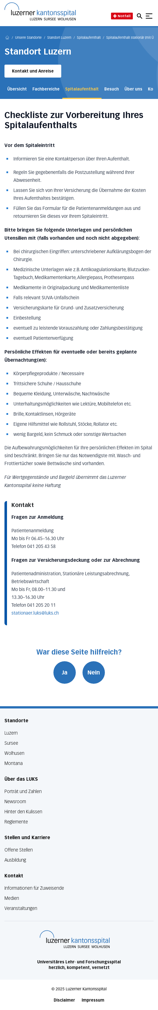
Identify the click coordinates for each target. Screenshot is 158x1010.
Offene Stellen (18, 850)
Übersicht (17, 89)
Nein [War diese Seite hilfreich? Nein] (94, 672)
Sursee (11, 743)
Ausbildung (15, 860)
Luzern (11, 733)
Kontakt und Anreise (33, 71)
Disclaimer (64, 1000)
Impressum (93, 1000)
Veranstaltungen (20, 908)
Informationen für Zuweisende (34, 888)
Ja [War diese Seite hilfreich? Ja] (64, 672)
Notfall (122, 16)
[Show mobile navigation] (149, 16)
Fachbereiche (46, 89)
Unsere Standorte (28, 38)
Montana (13, 763)
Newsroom (15, 801)
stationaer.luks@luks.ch (35, 613)
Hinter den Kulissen (23, 811)
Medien (11, 898)
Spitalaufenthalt (89, 38)
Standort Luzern (59, 38)
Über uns (133, 89)
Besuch (111, 89)
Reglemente (16, 822)
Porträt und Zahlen (23, 791)
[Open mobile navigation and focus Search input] (140, 16)
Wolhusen (14, 753)
